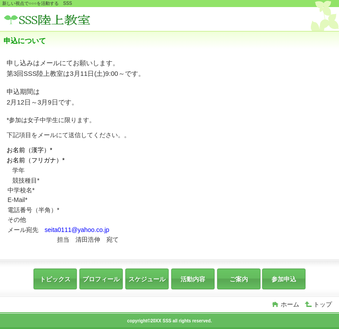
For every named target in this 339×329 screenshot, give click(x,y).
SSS (70, 20)
